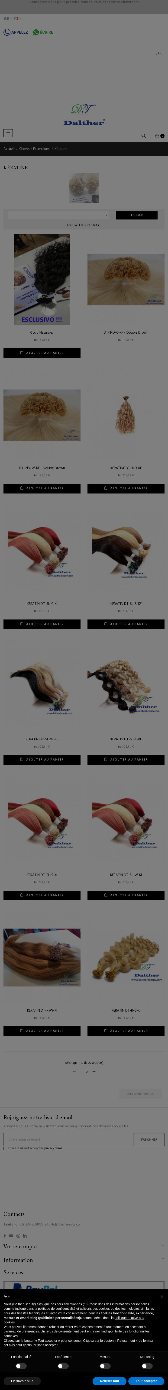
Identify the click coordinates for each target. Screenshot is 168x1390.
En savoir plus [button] (22, 1381)
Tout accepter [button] (146, 1381)
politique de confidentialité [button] (56, 1308)
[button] (162, 1296)
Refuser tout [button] (109, 1381)
